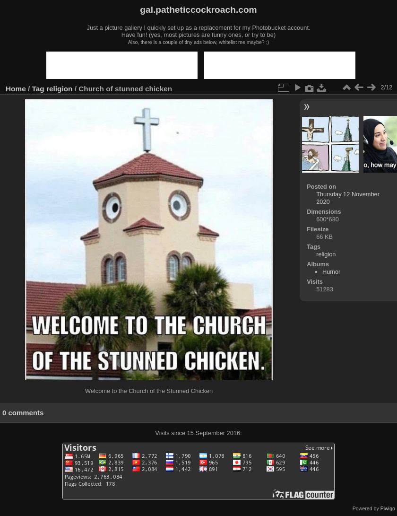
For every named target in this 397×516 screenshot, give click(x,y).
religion (59, 89)
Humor (331, 271)
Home (16, 89)
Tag (38, 89)
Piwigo (387, 508)
